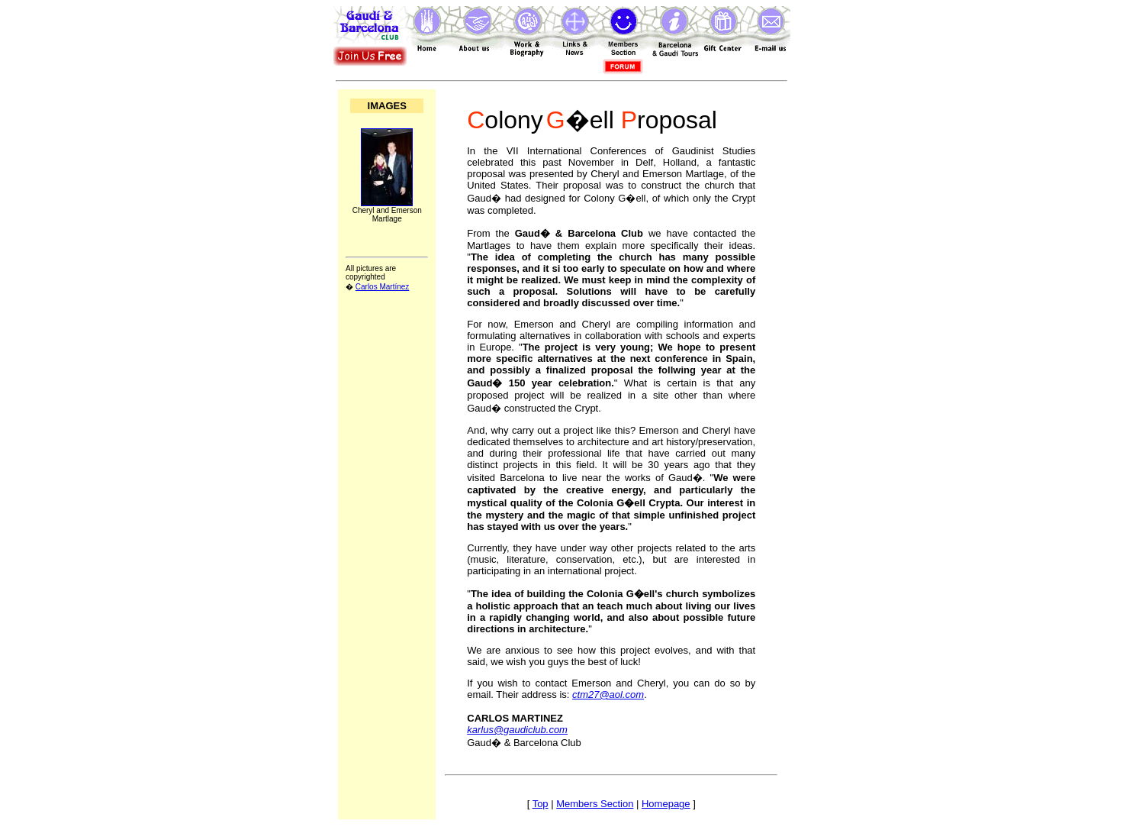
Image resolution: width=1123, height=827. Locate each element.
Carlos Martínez (383, 287)
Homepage (666, 803)
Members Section (594, 803)
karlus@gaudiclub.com (517, 729)
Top (541, 803)
